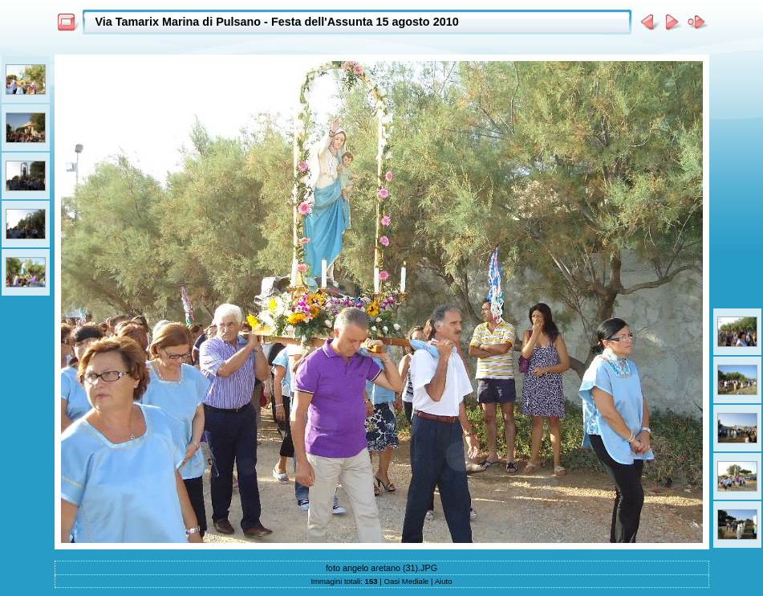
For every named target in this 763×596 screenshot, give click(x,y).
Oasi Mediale (406, 581)
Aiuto (444, 581)
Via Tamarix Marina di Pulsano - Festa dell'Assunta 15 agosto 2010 (277, 21)
